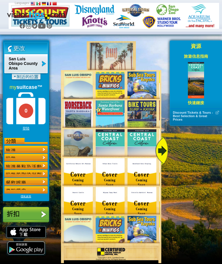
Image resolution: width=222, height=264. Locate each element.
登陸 (26, 128)
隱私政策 (26, 196)
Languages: (22, 3)
